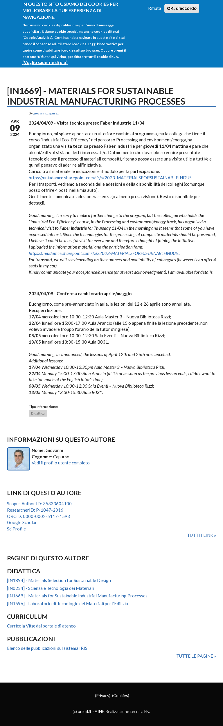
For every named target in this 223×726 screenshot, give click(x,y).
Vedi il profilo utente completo (61, 462)
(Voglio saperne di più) (45, 58)
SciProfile (16, 528)
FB (146, 711)
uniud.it (84, 711)
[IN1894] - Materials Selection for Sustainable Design (59, 580)
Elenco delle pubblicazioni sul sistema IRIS (47, 648)
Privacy (102, 695)
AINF (99, 711)
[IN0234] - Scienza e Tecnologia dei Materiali (50, 588)
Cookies (120, 695)
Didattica (38, 413)
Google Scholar (22, 522)
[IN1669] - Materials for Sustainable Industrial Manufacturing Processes (77, 595)
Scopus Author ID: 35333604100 (39, 503)
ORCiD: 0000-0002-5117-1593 (38, 516)
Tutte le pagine (195, 655)
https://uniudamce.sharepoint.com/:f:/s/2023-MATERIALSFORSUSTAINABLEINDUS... (111, 177)
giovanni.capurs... (46, 113)
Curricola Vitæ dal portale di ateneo (41, 625)
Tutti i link (200, 535)
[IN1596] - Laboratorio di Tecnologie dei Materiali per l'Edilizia (67, 603)
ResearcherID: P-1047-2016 (35, 509)
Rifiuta (154, 3)
